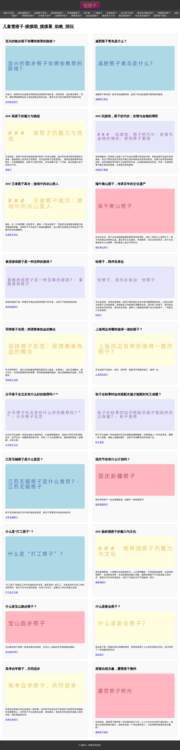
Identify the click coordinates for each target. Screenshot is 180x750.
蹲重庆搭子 (76, 16)
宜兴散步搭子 (11, 102)
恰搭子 (98, 315)
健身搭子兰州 (108, 16)
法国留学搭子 (61, 16)
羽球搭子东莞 (11, 380)
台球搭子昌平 (44, 16)
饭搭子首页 (8, 13)
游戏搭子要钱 (101, 170)
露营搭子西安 (160, 16)
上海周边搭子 (101, 374)
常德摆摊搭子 (73, 13)
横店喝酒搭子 (125, 16)
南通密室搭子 (164, 13)
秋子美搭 (99, 442)
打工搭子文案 (11, 592)
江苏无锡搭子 (11, 517)
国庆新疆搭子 (101, 504)
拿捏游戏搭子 (11, 307)
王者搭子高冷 (11, 235)
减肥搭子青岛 (101, 99)
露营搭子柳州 (101, 732)
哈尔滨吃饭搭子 (142, 16)
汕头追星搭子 (92, 16)
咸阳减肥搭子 (24, 13)
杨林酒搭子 (100, 582)
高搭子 (8, 170)
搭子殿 (87, 13)
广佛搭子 (98, 13)
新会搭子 (99, 654)
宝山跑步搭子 (11, 652)
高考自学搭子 (11, 719)
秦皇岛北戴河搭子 (145, 13)
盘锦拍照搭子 (57, 13)
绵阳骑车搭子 (28, 16)
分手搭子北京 (11, 445)
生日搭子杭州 (127, 13)
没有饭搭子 (111, 13)
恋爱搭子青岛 (40, 13)
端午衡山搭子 (101, 247)
